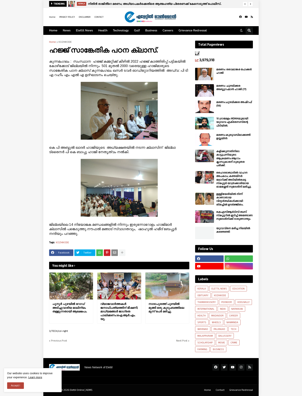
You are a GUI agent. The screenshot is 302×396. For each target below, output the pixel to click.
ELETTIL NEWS (219, 288)
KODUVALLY (243, 302)
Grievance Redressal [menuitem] (193, 30)
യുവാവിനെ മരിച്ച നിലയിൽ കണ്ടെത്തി (233, 230)
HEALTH (201, 315)
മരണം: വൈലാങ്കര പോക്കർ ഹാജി (234, 71)
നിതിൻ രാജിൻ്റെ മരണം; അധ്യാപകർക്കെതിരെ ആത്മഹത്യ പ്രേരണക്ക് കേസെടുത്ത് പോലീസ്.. (154, 4)
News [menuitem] (66, 30)
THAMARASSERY (206, 302)
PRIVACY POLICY (67, 17)
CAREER (233, 315)
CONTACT (99, 17)
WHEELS (216, 322)
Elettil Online (77, 390)
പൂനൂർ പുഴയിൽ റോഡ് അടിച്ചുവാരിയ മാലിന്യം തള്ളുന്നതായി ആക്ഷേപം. (69, 307)
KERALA (201, 288)
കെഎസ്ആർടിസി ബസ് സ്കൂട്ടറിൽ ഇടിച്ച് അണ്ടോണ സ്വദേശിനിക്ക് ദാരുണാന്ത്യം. (234, 215)
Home (52, 17)
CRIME (234, 342)
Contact (220, 390)
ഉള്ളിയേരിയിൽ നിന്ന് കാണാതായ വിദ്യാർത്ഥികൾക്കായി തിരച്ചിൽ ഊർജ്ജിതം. (229, 199)
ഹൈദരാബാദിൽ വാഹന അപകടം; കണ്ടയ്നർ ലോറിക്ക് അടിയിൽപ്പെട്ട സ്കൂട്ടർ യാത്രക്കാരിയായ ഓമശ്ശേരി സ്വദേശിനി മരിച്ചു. (233, 180)
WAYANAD (202, 329)
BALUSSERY (225, 336)
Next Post (181, 341)
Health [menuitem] (102, 30)
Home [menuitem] (53, 30)
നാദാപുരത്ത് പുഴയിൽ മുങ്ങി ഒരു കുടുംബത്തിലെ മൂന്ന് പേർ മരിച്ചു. (166, 307)
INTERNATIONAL (205, 309)
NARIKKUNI (237, 309)
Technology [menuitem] (121, 30)
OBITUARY (202, 295)
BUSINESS (218, 349)
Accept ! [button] (15, 386)
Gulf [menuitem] (137, 30)
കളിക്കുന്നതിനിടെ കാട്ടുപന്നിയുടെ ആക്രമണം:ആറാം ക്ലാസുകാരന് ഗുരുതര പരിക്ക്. (230, 158)
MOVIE (221, 342)
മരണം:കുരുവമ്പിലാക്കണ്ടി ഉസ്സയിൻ (233, 136)
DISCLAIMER (85, 17)
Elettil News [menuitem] (84, 30)
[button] (245, 4)
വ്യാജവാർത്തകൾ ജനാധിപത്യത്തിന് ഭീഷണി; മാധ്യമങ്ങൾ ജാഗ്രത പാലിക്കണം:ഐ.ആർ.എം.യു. (119, 311)
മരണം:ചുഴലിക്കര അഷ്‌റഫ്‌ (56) (234, 104)
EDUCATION (238, 288)
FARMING (202, 349)
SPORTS (201, 322)
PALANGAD (219, 329)
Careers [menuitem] (168, 30)
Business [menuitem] (151, 30)
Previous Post (59, 341)
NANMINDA (232, 322)
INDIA (223, 309)
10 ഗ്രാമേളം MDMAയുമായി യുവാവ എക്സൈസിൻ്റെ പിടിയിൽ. (232, 122)
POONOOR (226, 302)
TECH (233, 329)
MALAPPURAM (205, 336)
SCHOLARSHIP (205, 342)
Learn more (35, 377)
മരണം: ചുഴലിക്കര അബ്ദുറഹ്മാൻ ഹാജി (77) (231, 87)
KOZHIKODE (65, 42)
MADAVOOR (217, 315)
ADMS (89, 390)
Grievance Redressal (241, 390)
